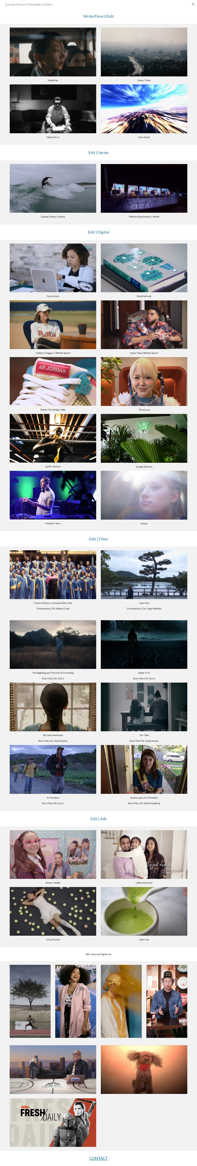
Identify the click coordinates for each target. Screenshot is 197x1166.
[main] (98, 16)
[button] (193, 4)
